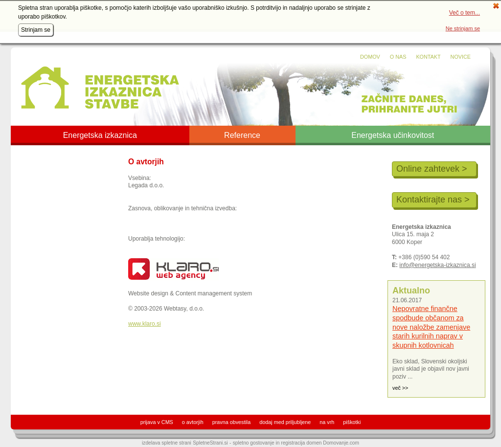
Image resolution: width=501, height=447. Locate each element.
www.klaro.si (144, 323)
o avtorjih (193, 422)
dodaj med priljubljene (285, 422)
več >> (400, 388)
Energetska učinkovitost (392, 135)
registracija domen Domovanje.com (320, 443)
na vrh (326, 422)
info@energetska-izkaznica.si (437, 265)
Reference (242, 135)
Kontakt (428, 57)
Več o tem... (464, 12)
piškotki (352, 422)
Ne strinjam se (463, 28)
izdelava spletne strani (166, 443)
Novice (461, 57)
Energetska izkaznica (100, 135)
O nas (398, 57)
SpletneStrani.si (210, 443)
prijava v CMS (156, 422)
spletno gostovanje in (257, 443)
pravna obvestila (231, 422)
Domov (370, 57)
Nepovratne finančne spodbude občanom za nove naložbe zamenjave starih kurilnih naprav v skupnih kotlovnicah (431, 327)
